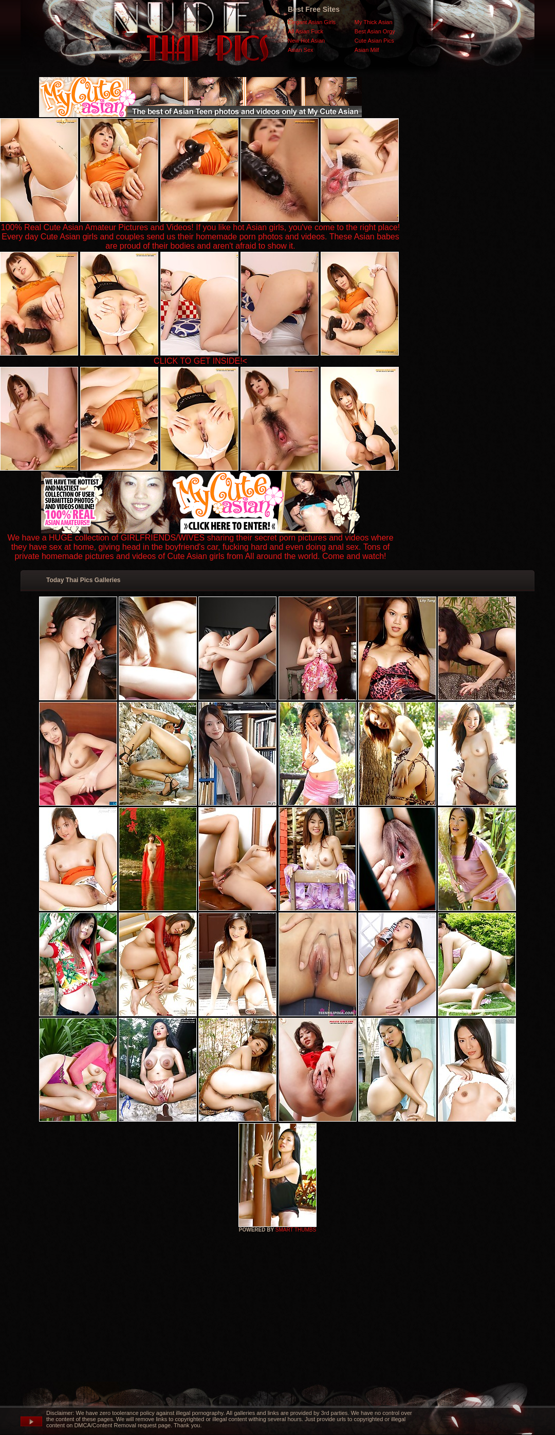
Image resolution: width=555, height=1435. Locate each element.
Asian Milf (367, 50)
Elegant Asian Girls (312, 22)
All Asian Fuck (305, 31)
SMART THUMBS (295, 1230)
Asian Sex (300, 50)
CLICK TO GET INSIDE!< (200, 361)
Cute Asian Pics (374, 41)
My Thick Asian (374, 22)
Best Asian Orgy (375, 31)
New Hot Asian (306, 41)
